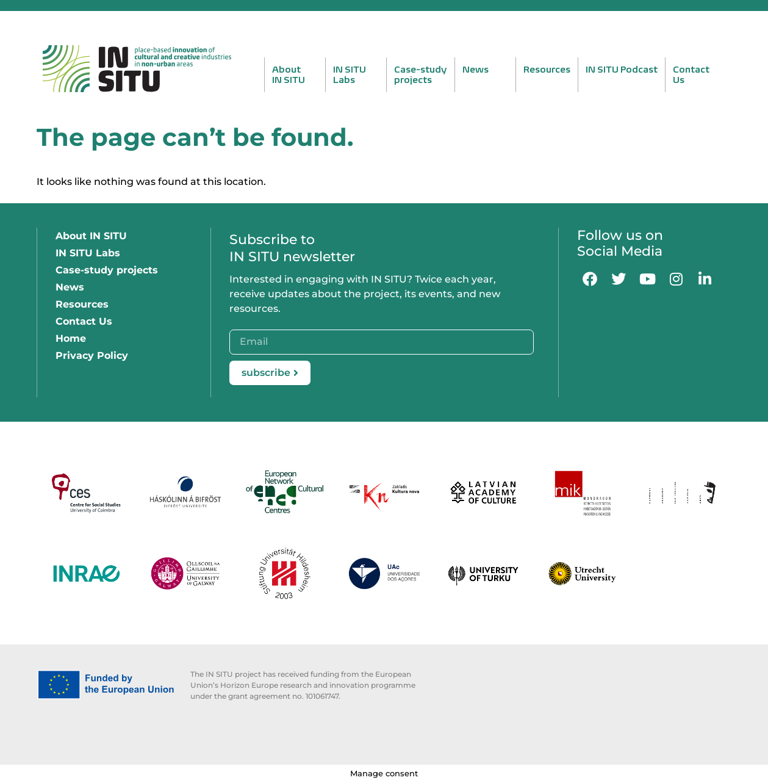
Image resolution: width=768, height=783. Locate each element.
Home (71, 338)
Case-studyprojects (420, 74)
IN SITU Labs (88, 253)
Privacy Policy (92, 355)
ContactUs (691, 74)
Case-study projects (107, 270)
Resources (546, 69)
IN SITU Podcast (622, 69)
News (475, 69)
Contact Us (84, 321)
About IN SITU (91, 236)
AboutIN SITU (288, 74)
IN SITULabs (349, 74)
